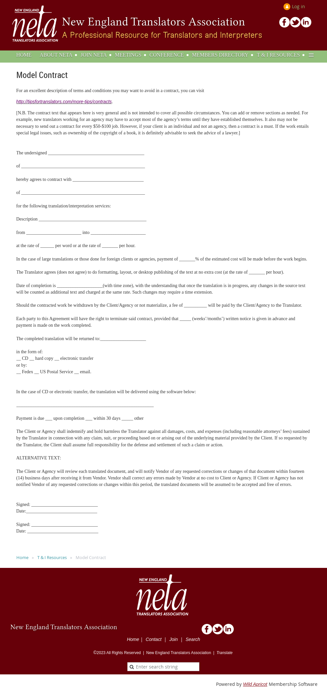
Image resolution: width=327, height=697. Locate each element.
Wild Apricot (255, 684)
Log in (298, 6)
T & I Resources (52, 557)
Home (22, 557)
